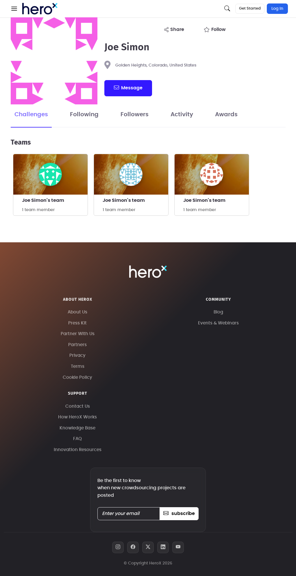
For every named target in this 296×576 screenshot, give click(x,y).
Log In (277, 9)
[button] (14, 8)
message (128, 87)
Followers (135, 114)
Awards (226, 114)
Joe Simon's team (43, 200)
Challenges (31, 114)
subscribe (179, 513)
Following (84, 114)
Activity (182, 114)
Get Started (250, 8)
